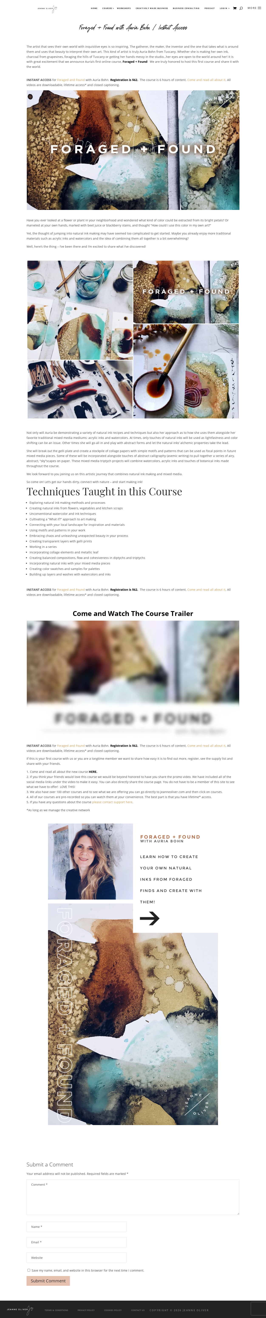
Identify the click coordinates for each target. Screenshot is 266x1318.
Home (94, 8)
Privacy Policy (86, 1310)
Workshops (124, 8)
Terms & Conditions (56, 1310)
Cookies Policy (113, 1310)
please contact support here (112, 802)
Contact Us (138, 1310)
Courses (107, 8)
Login (223, 8)
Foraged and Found (71, 80)
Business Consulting (186, 8)
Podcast (210, 8)
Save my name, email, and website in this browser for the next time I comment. (88, 1270)
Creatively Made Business (152, 8)
